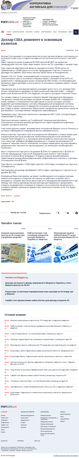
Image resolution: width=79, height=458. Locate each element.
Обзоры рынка (46, 415)
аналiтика (45, 412)
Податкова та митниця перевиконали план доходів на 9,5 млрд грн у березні (39, 293)
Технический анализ (48, 429)
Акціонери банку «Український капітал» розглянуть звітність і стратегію (28, 22)
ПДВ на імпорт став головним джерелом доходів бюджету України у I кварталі (41, 327)
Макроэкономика (47, 422)
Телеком (24, 425)
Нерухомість (25, 420)
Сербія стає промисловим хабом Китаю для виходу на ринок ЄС (37, 300)
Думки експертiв (18, 32)
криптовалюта (46, 32)
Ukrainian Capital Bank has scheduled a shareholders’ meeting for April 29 (41, 340)
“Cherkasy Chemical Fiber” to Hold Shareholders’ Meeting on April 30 (41, 382)
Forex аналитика (46, 431)
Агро (2, 429)
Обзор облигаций (47, 424)
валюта (37, 32)
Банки (3, 432)
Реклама (20, 441)
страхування (62, 32)
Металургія (5, 427)
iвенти (71, 32)
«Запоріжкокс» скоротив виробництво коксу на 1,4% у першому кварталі (41, 387)
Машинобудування (27, 415)
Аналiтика (29, 32)
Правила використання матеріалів (66, 455)
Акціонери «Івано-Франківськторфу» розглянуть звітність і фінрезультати (42, 351)
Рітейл (23, 422)
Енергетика (5, 422)
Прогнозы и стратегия (48, 426)
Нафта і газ (5, 425)
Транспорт (24, 418)
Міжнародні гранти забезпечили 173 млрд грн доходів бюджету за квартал (43, 346)
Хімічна (23, 427)
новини (8, 32)
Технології (4, 418)
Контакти (4, 441)
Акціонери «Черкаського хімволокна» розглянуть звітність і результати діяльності (41, 394)
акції (54, 32)
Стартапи (4, 420)
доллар (17, 196)
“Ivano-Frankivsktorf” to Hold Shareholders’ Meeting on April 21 (41, 334)
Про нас (37, 441)
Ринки (3, 50)
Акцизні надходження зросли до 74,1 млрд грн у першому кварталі (41, 321)
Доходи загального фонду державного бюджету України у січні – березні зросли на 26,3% (38, 284)
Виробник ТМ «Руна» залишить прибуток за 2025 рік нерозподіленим (49, 22)
